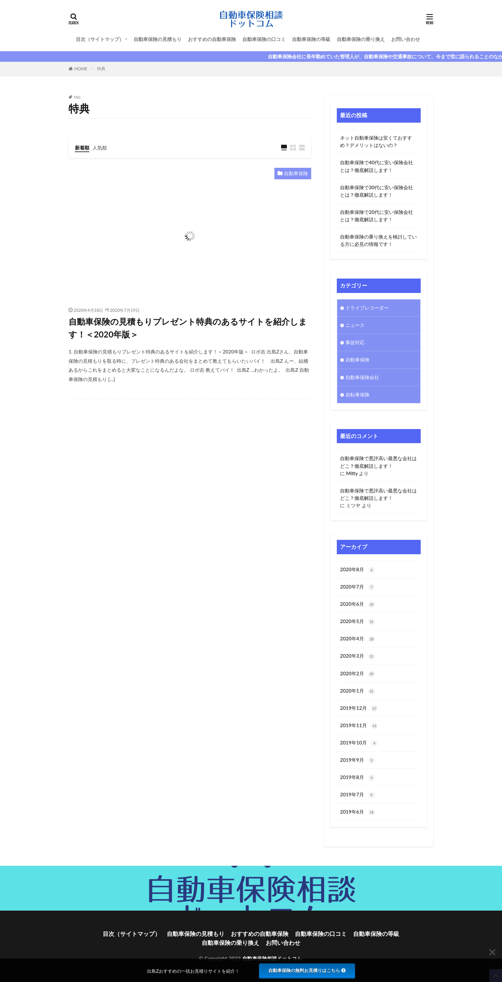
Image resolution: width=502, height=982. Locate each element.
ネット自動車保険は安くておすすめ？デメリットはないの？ (376, 141)
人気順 (100, 147)
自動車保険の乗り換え (361, 39)
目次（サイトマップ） (100, 39)
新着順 (82, 147)
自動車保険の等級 (311, 39)
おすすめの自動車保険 (212, 39)
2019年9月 (357, 760)
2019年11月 (358, 725)
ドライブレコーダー (367, 308)
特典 (101, 68)
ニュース (355, 325)
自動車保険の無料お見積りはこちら (307, 970)
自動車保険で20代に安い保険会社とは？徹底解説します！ (376, 215)
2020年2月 (357, 673)
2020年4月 (357, 639)
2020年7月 (357, 587)
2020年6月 (357, 604)
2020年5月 (357, 621)
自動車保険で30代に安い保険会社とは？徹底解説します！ (376, 191)
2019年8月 (357, 777)
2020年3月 (357, 656)
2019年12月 (358, 708)
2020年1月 (357, 691)
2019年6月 (357, 812)
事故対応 (355, 342)
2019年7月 (357, 794)
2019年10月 (358, 743)
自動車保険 (296, 173)
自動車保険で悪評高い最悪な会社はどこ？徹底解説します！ (378, 461)
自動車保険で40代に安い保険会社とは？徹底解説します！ (376, 166)
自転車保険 (357, 394)
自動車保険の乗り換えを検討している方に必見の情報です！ (378, 240)
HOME (80, 68)
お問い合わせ (405, 39)
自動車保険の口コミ (264, 39)
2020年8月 (357, 569)
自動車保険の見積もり (158, 39)
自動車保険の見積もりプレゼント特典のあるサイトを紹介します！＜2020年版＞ (188, 327)
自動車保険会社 (362, 377)
